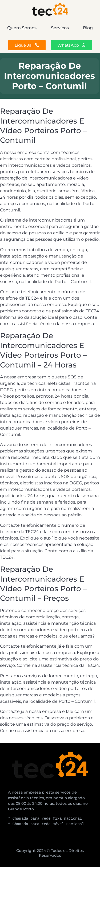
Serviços (60, 27)
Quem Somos (22, 27)
